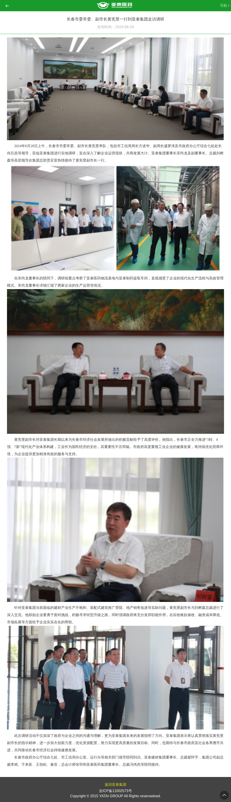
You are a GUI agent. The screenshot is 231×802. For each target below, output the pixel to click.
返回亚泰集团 (115, 784)
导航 (223, 5)
